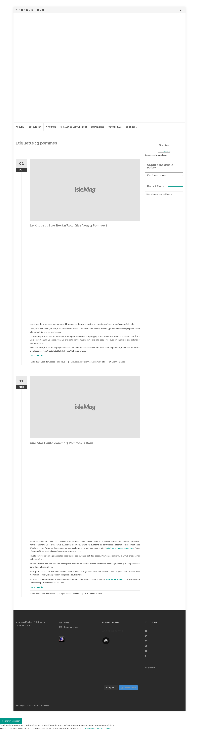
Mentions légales (24, 622)
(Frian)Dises (97, 127)
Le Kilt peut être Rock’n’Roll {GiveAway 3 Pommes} (68, 225)
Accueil (20, 127)
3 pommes (87, 362)
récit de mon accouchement (120, 548)
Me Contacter (164, 151)
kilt (103, 362)
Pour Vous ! (61, 362)
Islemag (19, 705)
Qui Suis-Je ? (35, 127)
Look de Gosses (48, 362)
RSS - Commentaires (68, 627)
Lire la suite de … (37, 355)
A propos (51, 127)
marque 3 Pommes (114, 579)
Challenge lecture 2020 (73, 127)
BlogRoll (131, 127)
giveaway (96, 362)
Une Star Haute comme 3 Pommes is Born (61, 443)
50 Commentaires (117, 362)
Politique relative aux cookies (98, 728)
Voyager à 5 (115, 127)
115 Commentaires (93, 593)
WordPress (43, 705)
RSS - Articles (65, 622)
